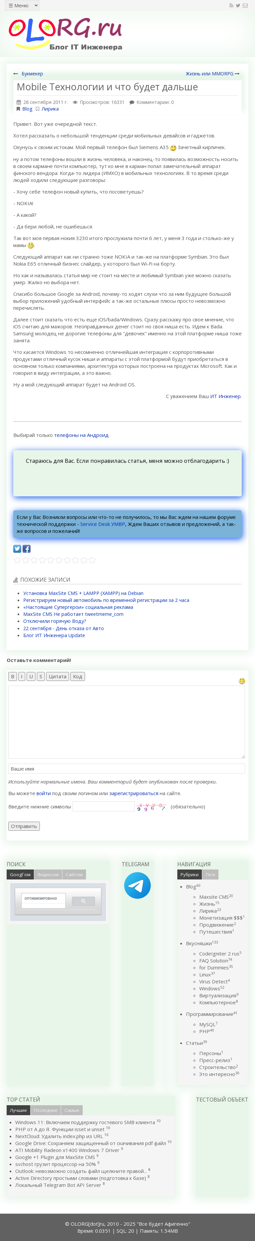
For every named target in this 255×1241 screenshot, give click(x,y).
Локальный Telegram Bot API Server (58, 1185)
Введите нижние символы (39, 806)
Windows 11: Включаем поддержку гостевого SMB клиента (85, 1122)
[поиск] (41, 898)
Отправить (24, 826)
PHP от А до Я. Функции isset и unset (60, 1129)
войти (44, 793)
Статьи (196, 1042)
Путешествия (216, 931)
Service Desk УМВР (102, 524)
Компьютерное (218, 1002)
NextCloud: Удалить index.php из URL (59, 1136)
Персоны (211, 1053)
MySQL (208, 1024)
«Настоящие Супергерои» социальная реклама (78, 607)
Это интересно (219, 1074)
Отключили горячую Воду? (54, 621)
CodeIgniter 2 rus (220, 953)
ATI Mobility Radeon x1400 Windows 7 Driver (67, 1150)
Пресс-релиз (215, 1060)
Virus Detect (214, 981)
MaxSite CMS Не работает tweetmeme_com (73, 614)
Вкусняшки (202, 943)
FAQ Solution (215, 960)
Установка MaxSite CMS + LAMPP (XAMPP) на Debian (83, 593)
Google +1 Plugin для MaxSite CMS (55, 1157)
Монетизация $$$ (222, 917)
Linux (207, 974)
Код (77, 676)
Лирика (50, 109)
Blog (27, 109)
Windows (211, 988)
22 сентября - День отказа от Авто (63, 628)
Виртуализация (218, 995)
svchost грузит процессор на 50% (55, 1164)
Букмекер (32, 73)
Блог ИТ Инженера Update (54, 635)
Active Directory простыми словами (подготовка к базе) (80, 1178)
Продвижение (217, 924)
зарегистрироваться (133, 793)
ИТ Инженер (225, 396)
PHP (206, 1031)
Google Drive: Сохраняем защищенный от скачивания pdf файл (90, 1143)
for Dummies (216, 967)
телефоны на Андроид (81, 435)
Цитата (57, 676)
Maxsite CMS (216, 896)
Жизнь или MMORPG (209, 73)
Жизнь (209, 903)
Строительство (218, 1067)
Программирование (211, 1014)
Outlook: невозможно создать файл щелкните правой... (81, 1171)
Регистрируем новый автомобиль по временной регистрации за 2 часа (106, 600)
